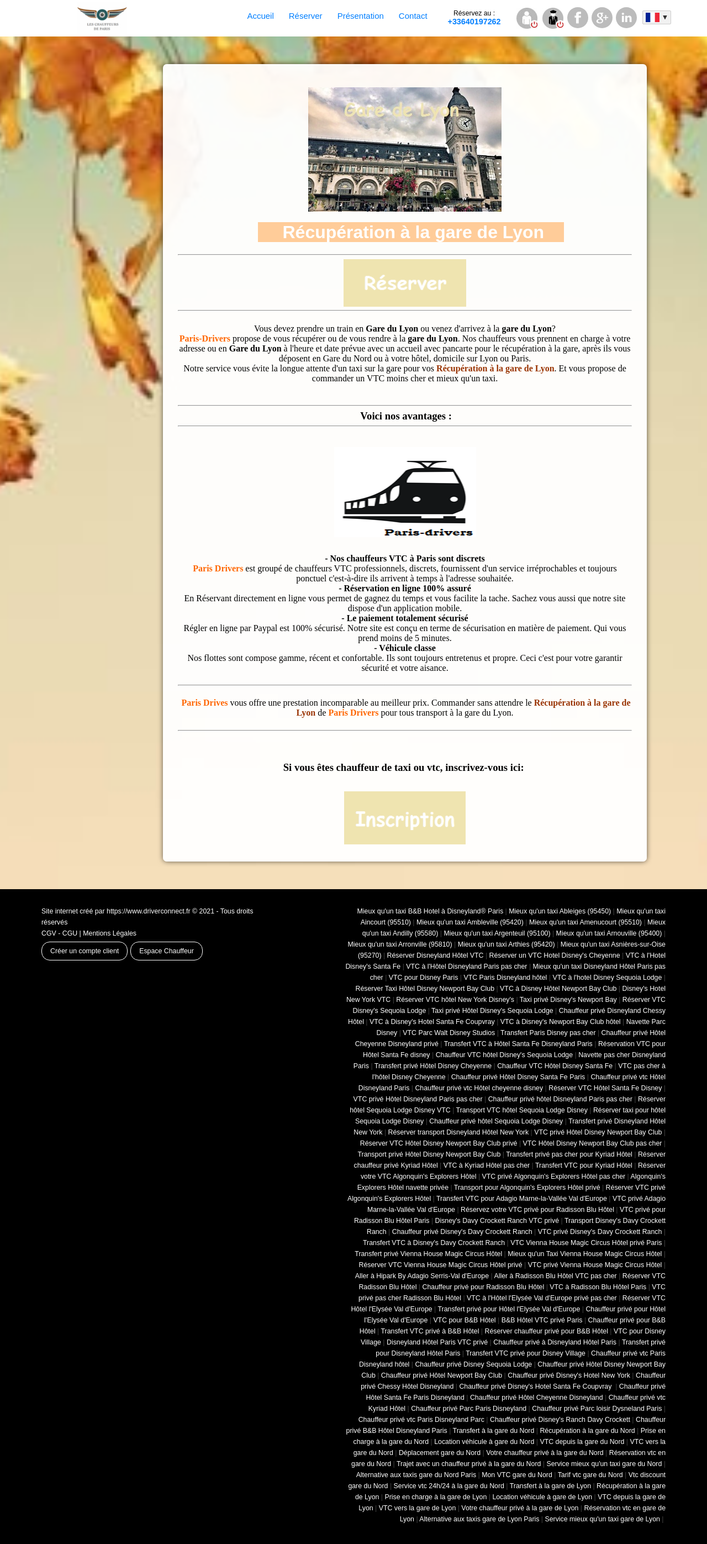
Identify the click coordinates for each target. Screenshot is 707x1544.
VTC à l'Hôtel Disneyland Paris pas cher (466, 966)
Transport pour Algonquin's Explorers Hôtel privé (527, 1187)
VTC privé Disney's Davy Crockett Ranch (600, 1232)
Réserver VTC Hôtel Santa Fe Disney (605, 1088)
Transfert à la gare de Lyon (550, 1486)
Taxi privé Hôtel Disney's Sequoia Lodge (492, 1011)
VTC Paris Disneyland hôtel (505, 977)
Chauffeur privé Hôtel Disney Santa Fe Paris (518, 1077)
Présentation (360, 15)
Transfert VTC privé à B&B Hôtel (430, 1331)
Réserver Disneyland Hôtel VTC (435, 955)
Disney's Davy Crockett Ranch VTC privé (497, 1221)
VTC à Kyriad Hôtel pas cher (487, 1165)
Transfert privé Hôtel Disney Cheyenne (433, 1066)
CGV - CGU (59, 933)
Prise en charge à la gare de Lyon (435, 1497)
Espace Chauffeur (166, 951)
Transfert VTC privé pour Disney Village (525, 1353)
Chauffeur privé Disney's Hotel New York (569, 1375)
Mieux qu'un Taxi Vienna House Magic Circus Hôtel (585, 1254)
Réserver (306, 15)
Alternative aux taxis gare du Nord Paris (416, 1475)
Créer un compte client (84, 951)
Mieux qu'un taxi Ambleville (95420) (470, 922)
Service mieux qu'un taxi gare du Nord (604, 1464)
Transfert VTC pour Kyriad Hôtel (583, 1165)
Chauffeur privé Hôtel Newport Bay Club (441, 1375)
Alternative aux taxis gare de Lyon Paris (479, 1519)
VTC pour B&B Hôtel (464, 1320)
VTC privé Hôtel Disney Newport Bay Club (598, 1132)
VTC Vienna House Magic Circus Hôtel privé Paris (586, 1243)
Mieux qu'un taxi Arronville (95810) (400, 944)
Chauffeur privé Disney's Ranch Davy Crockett (560, 1420)
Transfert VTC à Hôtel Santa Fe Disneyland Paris (518, 1044)
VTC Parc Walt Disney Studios (449, 1033)
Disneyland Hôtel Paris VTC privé (437, 1342)
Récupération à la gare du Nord (587, 1431)
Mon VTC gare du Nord (517, 1475)
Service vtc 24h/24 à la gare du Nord (449, 1486)
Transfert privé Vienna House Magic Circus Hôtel (428, 1254)
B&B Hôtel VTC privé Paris (542, 1320)
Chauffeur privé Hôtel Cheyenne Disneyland (536, 1397)
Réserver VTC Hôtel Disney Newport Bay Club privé (439, 1143)
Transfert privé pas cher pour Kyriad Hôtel (569, 1154)
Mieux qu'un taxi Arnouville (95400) (609, 933)
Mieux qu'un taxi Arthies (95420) (506, 944)
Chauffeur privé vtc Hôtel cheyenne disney (479, 1088)
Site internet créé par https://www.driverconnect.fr (116, 911)
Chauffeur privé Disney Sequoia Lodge (473, 1364)
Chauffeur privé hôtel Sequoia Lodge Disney (496, 1121)
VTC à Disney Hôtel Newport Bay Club (558, 988)
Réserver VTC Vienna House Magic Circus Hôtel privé (441, 1265)
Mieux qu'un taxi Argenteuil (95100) (497, 933)
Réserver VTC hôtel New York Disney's (455, 1000)
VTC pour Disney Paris (423, 977)
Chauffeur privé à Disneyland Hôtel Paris (554, 1342)
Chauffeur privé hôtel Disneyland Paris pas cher (560, 1099)
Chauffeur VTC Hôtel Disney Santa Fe (555, 1066)
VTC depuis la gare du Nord (582, 1442)
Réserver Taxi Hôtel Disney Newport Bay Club (424, 988)
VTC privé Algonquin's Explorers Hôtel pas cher (554, 1176)
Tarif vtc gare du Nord (590, 1475)
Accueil (260, 15)
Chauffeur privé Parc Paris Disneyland (468, 1408)
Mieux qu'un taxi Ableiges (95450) (560, 911)
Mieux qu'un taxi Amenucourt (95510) (585, 922)
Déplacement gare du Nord (440, 1453)
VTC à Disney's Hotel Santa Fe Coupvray (432, 1022)
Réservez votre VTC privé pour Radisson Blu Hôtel (537, 1210)
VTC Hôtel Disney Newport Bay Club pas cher (592, 1143)
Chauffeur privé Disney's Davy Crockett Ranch (462, 1232)
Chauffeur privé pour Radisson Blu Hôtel (483, 1287)
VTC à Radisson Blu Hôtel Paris (598, 1287)
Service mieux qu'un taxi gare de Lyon (602, 1519)
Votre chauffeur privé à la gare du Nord (545, 1453)
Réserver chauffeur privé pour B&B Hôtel (546, 1331)
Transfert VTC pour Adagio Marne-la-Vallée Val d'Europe (521, 1198)
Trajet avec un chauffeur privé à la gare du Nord (469, 1464)
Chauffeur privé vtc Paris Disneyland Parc (421, 1420)
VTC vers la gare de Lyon (417, 1508)
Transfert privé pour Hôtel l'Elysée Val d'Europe (508, 1309)
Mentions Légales (109, 933)
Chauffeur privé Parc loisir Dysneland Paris (597, 1408)
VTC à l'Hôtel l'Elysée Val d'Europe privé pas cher (542, 1298)
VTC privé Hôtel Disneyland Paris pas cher (418, 1099)
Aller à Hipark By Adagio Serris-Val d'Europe (422, 1276)
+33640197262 (474, 17)
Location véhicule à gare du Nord (484, 1442)
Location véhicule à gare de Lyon (542, 1497)
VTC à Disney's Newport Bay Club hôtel (560, 1022)
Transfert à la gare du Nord (494, 1431)
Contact (413, 15)
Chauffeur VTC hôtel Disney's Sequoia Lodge (504, 1055)
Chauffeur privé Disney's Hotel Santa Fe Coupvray (536, 1386)
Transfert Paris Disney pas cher (547, 1033)
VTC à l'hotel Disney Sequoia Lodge (607, 977)
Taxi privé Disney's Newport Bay (568, 1000)
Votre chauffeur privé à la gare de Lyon (519, 1508)
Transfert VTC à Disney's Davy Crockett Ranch (434, 1243)
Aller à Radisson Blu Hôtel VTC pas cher (555, 1276)
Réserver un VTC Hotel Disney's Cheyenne (554, 955)
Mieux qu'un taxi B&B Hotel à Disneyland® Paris (430, 911)
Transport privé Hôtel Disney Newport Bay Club (428, 1154)
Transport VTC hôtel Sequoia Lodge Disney (522, 1110)
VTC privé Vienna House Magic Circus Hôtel (595, 1265)
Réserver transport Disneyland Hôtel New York (458, 1132)
